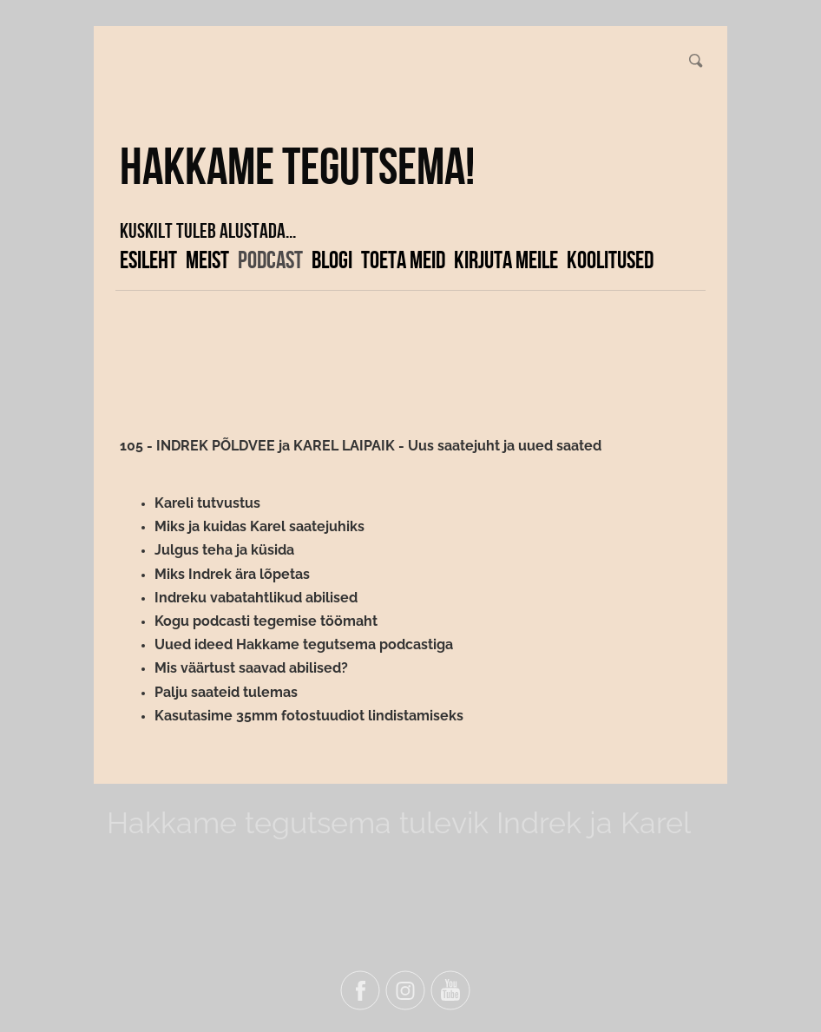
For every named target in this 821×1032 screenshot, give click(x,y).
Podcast (270, 259)
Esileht (148, 259)
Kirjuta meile (506, 259)
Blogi (332, 259)
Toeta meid (403, 259)
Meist (207, 259)
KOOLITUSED (610, 259)
